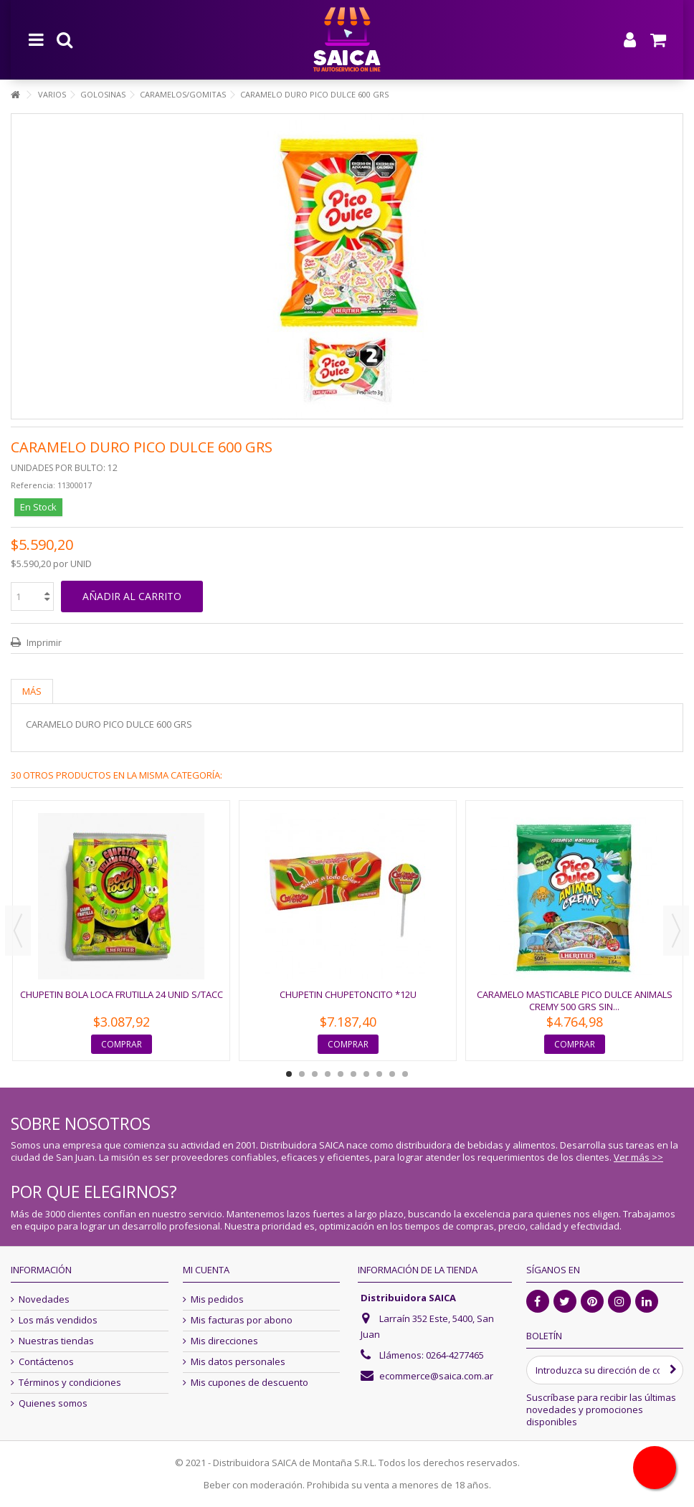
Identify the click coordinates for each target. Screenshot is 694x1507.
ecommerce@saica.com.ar (436, 1375)
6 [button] (353, 1074)
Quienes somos (53, 1403)
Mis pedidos (217, 1299)
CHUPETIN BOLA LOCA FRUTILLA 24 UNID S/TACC (121, 994)
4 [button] (328, 1074)
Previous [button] (18, 930)
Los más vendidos (58, 1320)
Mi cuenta (206, 1269)
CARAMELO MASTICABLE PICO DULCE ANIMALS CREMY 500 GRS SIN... (574, 1000)
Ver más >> (638, 1157)
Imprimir (43, 642)
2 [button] (302, 1074)
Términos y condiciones (70, 1383)
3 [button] (315, 1074)
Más (32, 691)
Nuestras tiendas (56, 1341)
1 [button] (289, 1074)
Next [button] (676, 930)
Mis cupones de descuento (249, 1383)
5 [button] (340, 1074)
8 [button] (379, 1074)
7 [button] (366, 1074)
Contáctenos (46, 1362)
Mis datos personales (238, 1362)
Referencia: (33, 485)
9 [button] (392, 1074)
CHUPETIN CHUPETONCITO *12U (348, 994)
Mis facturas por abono (242, 1320)
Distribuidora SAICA (408, 1297)
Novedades (44, 1299)
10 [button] (405, 1074)
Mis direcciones (224, 1341)
